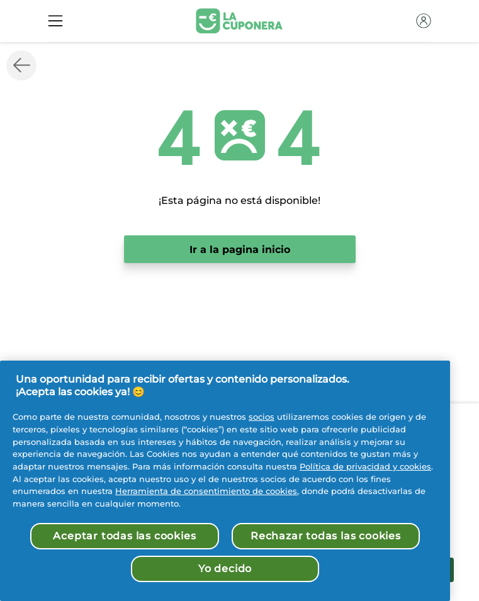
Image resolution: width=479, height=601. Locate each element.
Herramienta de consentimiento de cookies (206, 491)
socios (261, 417)
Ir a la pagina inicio (239, 250)
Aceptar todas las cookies (124, 536)
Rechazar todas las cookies (326, 536)
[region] (225, 481)
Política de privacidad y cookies (365, 466)
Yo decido (225, 569)
